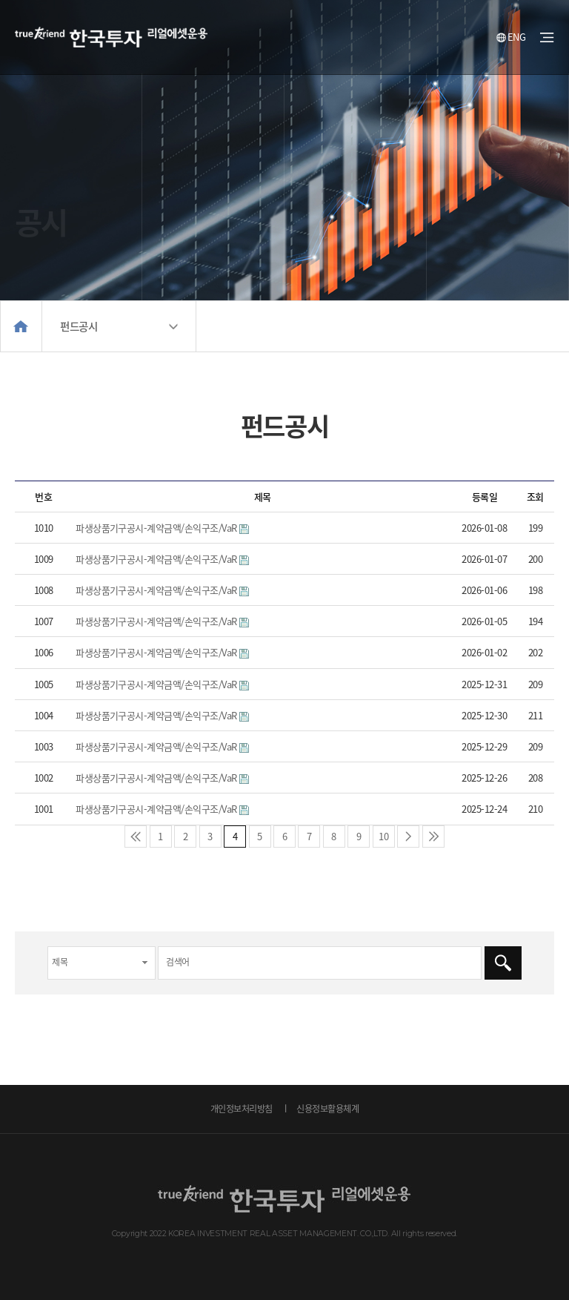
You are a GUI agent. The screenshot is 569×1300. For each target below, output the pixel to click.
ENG (510, 37)
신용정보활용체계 (327, 1108)
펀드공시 (78, 326)
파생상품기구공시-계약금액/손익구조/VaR (156, 528)
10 (381, 834)
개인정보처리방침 (241, 1108)
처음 (135, 836)
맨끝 (433, 836)
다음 (408, 836)
